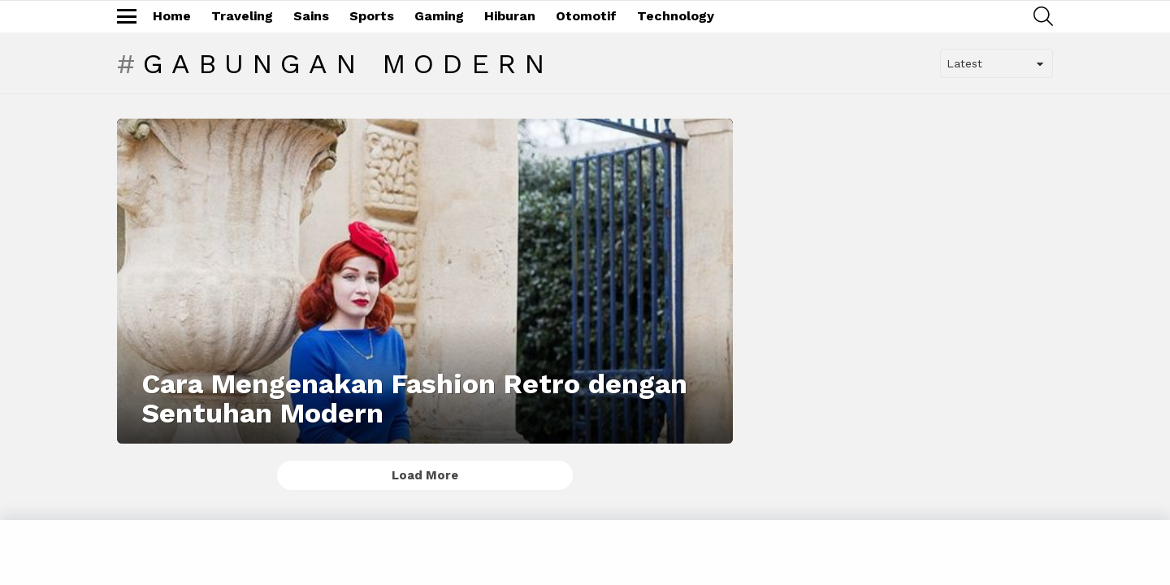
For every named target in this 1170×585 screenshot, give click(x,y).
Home (172, 16)
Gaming (439, 16)
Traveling (242, 16)
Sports (371, 16)
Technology (675, 16)
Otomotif (586, 16)
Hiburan (509, 16)
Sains (311, 16)
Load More (425, 475)
